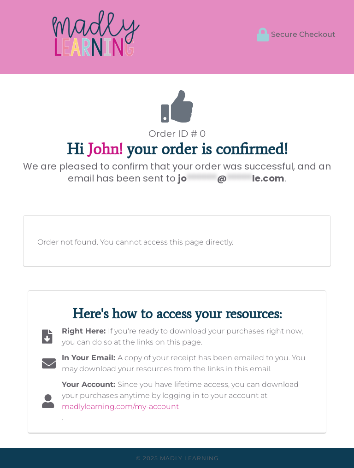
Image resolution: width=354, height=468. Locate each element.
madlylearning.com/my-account (120, 406)
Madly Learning (189, 458)
